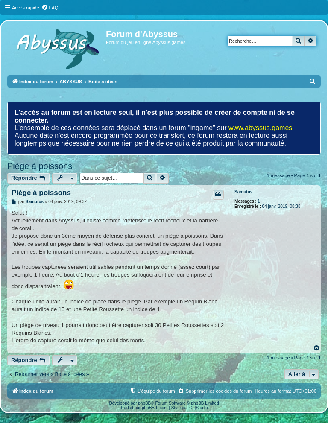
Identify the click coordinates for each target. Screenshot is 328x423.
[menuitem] (50, 8)
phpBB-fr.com (155, 407)
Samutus (243, 192)
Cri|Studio (198, 407)
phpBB (144, 403)
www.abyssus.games (260, 127)
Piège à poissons (39, 166)
